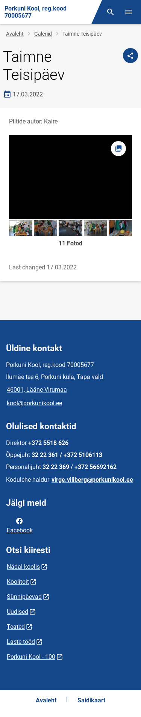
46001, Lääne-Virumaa (37, 389)
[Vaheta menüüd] (128, 12)
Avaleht (15, 34)
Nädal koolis (23, 566)
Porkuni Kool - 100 (31, 656)
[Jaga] (130, 55)
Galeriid (43, 34)
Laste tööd (21, 641)
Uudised (17, 611)
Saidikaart (91, 700)
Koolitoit (18, 581)
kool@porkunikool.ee (34, 403)
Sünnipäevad (24, 596)
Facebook (20, 525)
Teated (16, 626)
